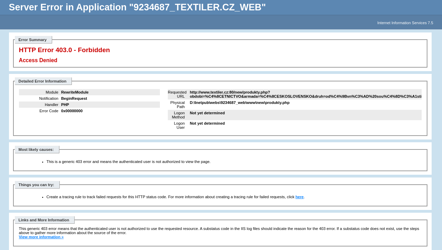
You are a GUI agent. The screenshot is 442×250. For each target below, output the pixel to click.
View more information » (41, 237)
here (300, 197)
